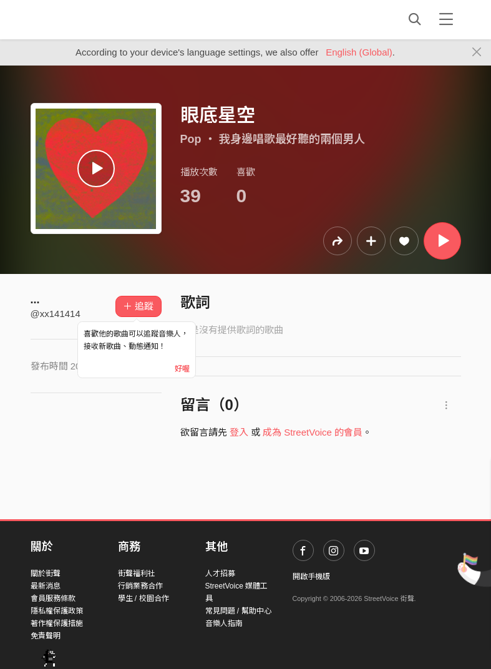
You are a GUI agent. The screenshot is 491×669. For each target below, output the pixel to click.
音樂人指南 (224, 623)
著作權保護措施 (57, 623)
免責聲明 (46, 636)
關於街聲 (46, 573)
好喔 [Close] (182, 368)
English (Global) (359, 52)
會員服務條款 (53, 598)
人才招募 (220, 573)
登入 (239, 432)
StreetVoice (82, 19)
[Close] (477, 52)
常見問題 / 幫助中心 (238, 611)
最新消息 (46, 586)
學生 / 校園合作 (143, 598)
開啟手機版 (311, 576)
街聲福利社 (136, 573)
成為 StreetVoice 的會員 (312, 432)
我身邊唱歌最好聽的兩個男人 (292, 139)
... (35, 299)
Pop (191, 139)
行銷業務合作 (140, 586)
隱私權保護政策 (57, 611)
